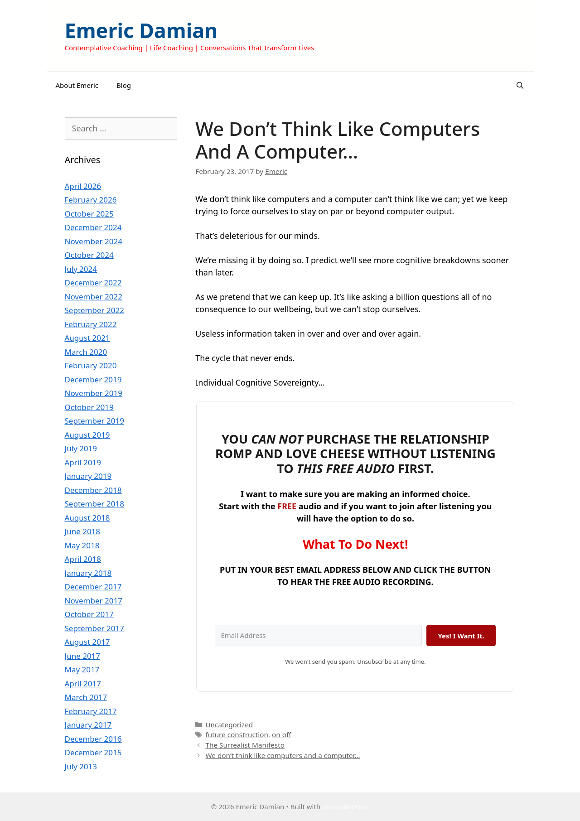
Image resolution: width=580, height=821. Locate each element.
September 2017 (94, 628)
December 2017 (93, 586)
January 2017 (88, 725)
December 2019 (93, 379)
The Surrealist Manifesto (245, 744)
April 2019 (83, 462)
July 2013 (81, 766)
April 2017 (83, 683)
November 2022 (93, 296)
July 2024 (81, 269)
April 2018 (83, 559)
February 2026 (91, 199)
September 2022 (94, 310)
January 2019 (88, 476)
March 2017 (86, 697)
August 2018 (87, 517)
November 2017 (93, 600)
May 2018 (82, 545)
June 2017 (83, 656)
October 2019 (89, 407)
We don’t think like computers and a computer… (282, 755)
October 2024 (89, 255)
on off (281, 734)
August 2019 (87, 435)
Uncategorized (229, 724)
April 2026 (83, 186)
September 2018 (94, 503)
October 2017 (89, 614)
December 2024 (93, 227)
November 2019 (93, 393)
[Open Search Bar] (520, 85)
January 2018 (88, 573)
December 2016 (93, 739)
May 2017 (82, 669)
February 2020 (91, 365)
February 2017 (91, 711)
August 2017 (87, 642)
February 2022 (91, 324)
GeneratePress (345, 806)
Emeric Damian (141, 30)
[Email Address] (318, 635)
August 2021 (87, 338)
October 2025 (89, 213)
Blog (123, 85)
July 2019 (81, 448)
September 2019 (94, 420)
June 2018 (83, 531)
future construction (236, 734)
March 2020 (86, 352)
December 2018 (93, 490)
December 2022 (93, 282)
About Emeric (77, 85)
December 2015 (93, 752)
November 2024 (93, 241)
